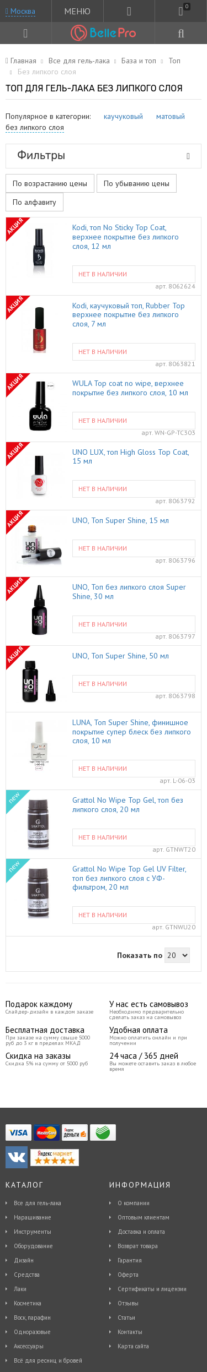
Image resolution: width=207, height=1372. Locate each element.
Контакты (130, 1332)
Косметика (27, 1303)
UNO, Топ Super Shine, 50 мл (120, 656)
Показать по (139, 955)
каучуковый (123, 116)
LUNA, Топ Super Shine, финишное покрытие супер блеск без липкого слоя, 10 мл (131, 731)
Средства (27, 1274)
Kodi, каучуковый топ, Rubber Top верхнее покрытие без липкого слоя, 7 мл (128, 315)
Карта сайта (133, 1346)
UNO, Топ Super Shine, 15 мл (120, 520)
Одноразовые (32, 1332)
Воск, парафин (32, 1317)
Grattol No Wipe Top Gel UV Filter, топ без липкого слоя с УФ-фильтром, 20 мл (129, 878)
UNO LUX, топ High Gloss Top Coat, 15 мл (130, 457)
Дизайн (24, 1260)
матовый (170, 116)
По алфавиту (34, 202)
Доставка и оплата (141, 1231)
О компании (134, 1203)
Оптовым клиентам (143, 1217)
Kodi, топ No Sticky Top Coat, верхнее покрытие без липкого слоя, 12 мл (125, 237)
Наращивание (32, 1217)
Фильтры (103, 155)
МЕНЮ (77, 11)
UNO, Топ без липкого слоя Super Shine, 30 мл (129, 591)
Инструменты (32, 1231)
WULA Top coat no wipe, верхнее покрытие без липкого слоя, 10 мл (130, 388)
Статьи (126, 1317)
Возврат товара (138, 1246)
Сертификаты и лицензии (152, 1289)
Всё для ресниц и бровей (48, 1360)
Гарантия (130, 1260)
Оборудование (33, 1246)
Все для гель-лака (37, 1203)
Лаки (20, 1289)
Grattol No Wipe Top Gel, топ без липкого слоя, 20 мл (127, 805)
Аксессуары (29, 1346)
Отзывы (128, 1303)
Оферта (128, 1274)
